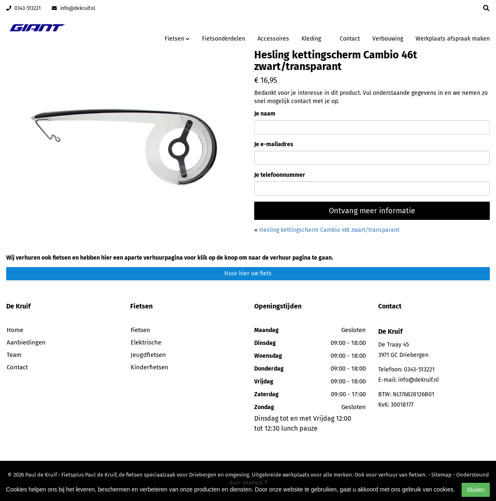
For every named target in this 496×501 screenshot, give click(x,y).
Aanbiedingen (26, 342)
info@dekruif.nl (73, 8)
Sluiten (476, 490)
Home (15, 330)
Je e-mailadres (273, 144)
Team (14, 355)
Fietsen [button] (177, 38)
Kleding (311, 38)
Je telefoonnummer (279, 174)
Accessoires (273, 38)
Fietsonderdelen (223, 38)
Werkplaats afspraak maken (453, 38)
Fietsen (140, 330)
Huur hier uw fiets (248, 273)
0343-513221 (23, 8)
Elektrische (146, 342)
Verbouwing (387, 38)
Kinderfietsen (149, 367)
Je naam (264, 113)
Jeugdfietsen (148, 355)
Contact (350, 38)
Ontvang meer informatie (372, 210)
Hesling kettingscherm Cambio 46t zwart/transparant (329, 230)
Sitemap (441, 475)
